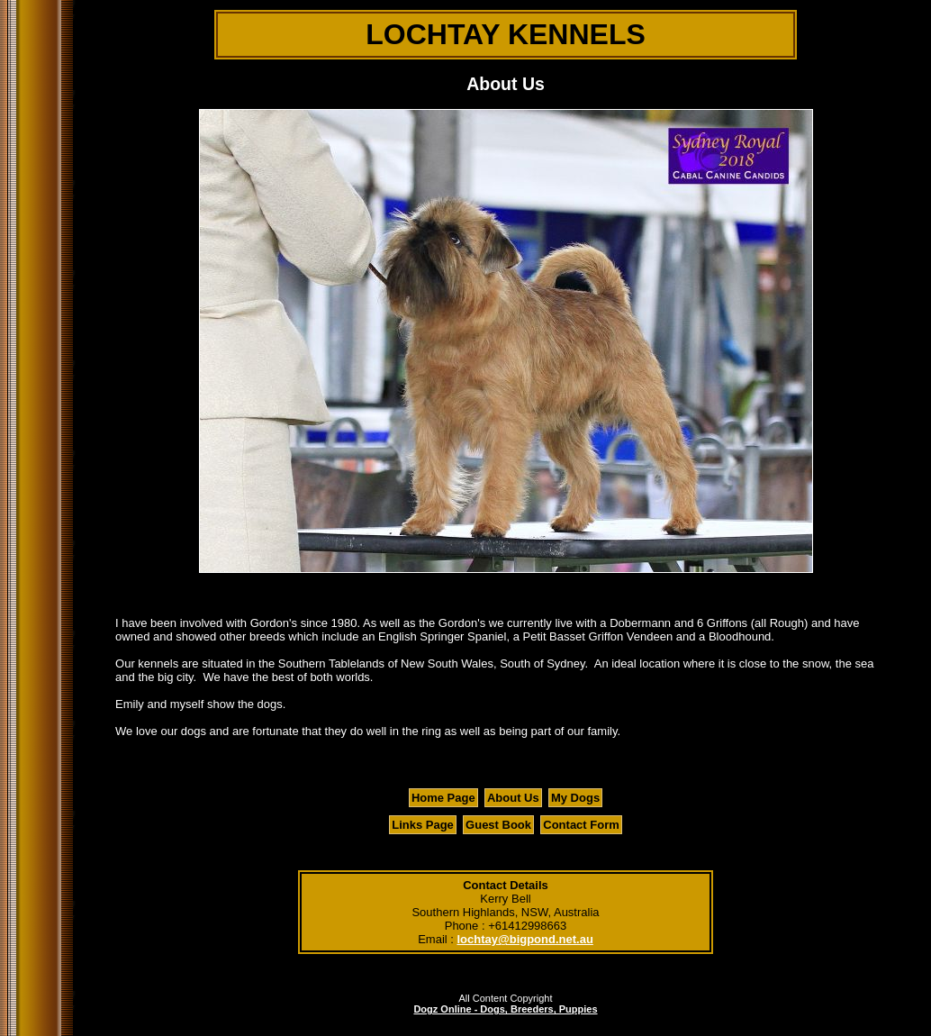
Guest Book (498, 825)
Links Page (423, 825)
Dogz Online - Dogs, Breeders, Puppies (505, 1009)
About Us (513, 797)
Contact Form (581, 825)
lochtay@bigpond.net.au (525, 939)
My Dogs (575, 797)
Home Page (443, 797)
